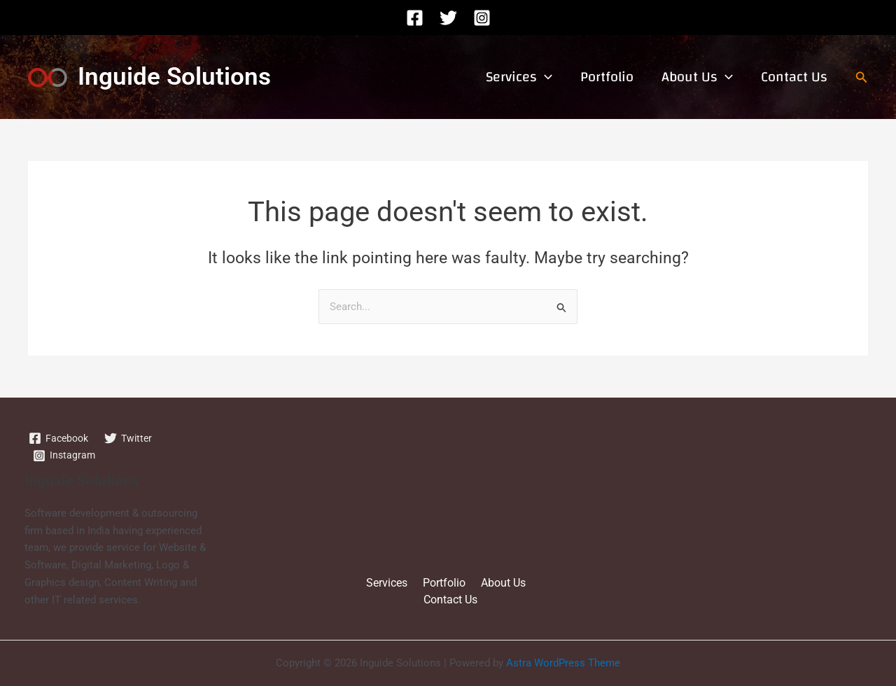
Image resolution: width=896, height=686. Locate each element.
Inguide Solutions (174, 76)
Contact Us (794, 77)
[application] (544, 77)
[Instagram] (482, 18)
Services (519, 77)
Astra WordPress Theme (563, 663)
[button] (861, 77)
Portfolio (607, 77)
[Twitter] (448, 18)
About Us (697, 77)
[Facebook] (415, 18)
